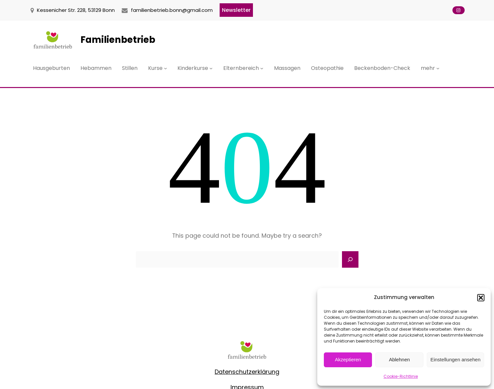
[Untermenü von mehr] (438, 68)
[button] (481, 297)
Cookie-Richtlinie (401, 376)
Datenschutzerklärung (247, 372)
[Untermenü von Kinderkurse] (211, 68)
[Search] (350, 259)
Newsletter (236, 10)
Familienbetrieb (117, 39)
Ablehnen (399, 359)
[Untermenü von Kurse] (165, 68)
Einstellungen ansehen (455, 359)
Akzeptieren (348, 359)
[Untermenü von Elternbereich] (261, 68)
